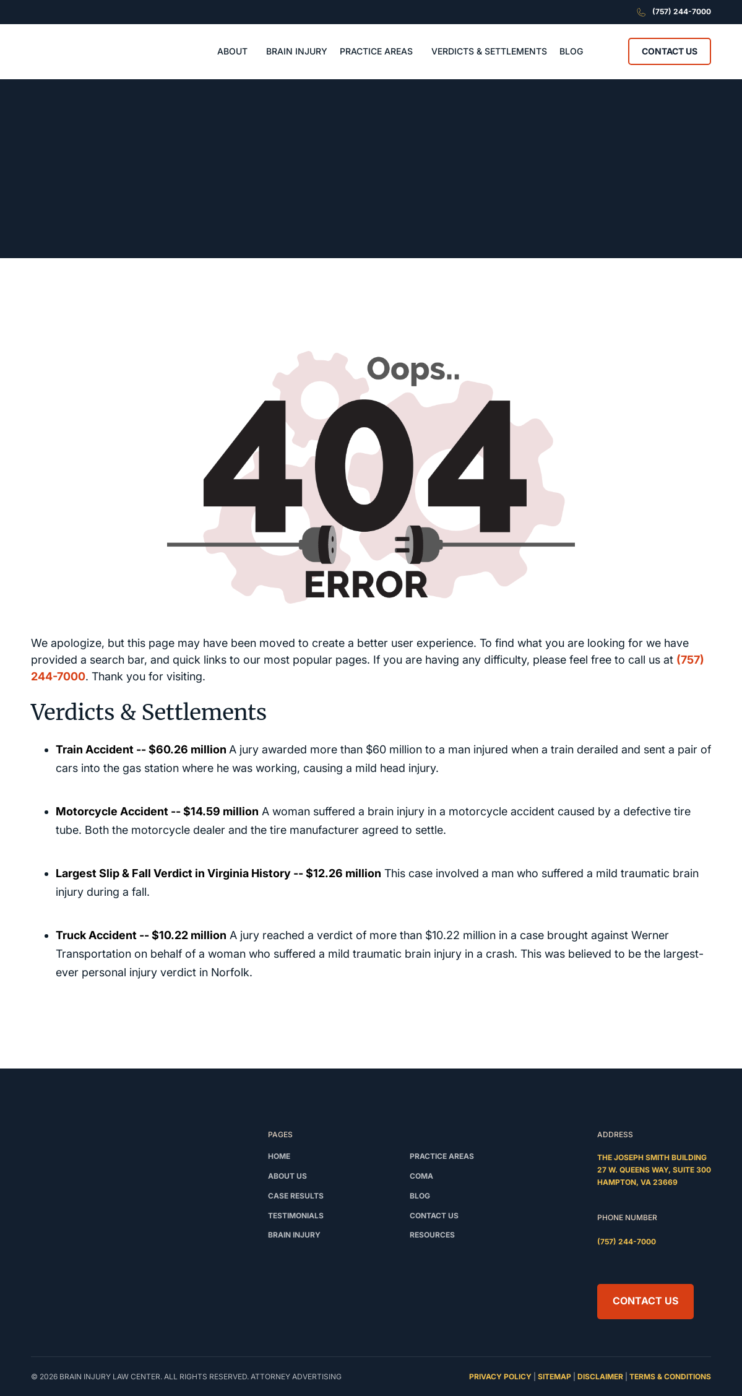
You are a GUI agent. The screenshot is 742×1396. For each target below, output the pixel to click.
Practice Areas (442, 1156)
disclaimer (600, 1376)
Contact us (434, 1215)
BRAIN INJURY (296, 51)
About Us (287, 1176)
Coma (421, 1176)
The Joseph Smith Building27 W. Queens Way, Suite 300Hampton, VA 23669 (654, 1170)
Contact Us (669, 51)
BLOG (571, 51)
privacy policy (500, 1376)
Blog (420, 1195)
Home (279, 1156)
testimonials (296, 1215)
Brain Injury (294, 1234)
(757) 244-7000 (626, 1241)
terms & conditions (670, 1376)
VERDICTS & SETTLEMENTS (489, 51)
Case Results (296, 1195)
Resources (432, 1234)
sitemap (554, 1376)
